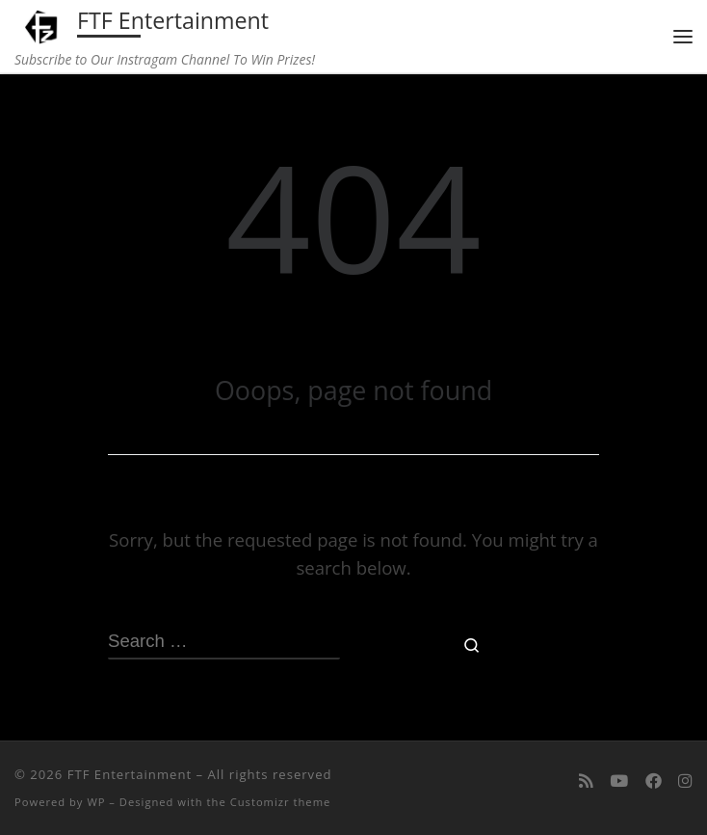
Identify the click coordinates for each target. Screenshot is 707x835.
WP (96, 802)
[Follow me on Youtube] (619, 781)
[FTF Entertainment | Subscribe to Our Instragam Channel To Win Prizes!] (42, 24)
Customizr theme (280, 802)
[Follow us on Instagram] (685, 781)
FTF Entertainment (129, 774)
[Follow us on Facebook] (653, 781)
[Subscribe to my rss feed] (586, 781)
